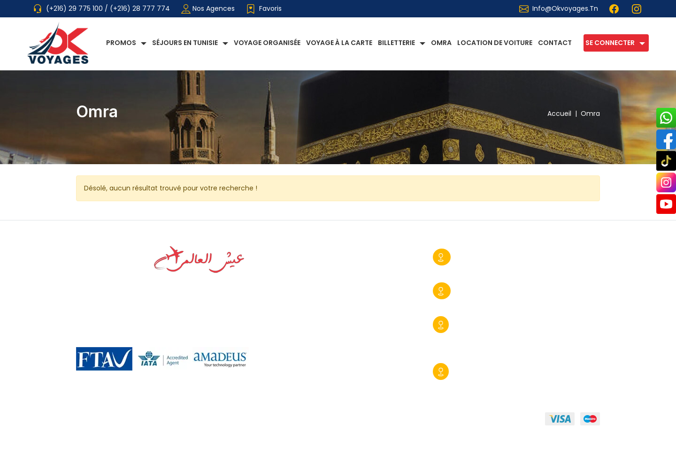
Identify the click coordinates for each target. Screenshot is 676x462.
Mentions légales (287, 420)
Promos (121, 42)
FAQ (341, 420)
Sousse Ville (474, 257)
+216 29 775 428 (468, 304)
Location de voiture (494, 42)
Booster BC (580, 448)
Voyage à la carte (339, 42)
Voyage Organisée (267, 42)
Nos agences (208, 9)
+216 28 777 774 (469, 270)
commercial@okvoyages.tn (478, 351)
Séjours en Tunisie (185, 42)
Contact (555, 42)
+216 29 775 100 (467, 337)
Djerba (465, 371)
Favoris (264, 9)
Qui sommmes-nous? (112, 420)
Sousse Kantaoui (483, 324)
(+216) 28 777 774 (140, 8)
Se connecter (610, 42)
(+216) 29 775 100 (75, 8)
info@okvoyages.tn (565, 8)
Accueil (564, 113)
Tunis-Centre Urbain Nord (498, 290)
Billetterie (396, 42)
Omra (441, 42)
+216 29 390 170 (466, 384)
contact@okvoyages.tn (552, 304)
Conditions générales (204, 420)
